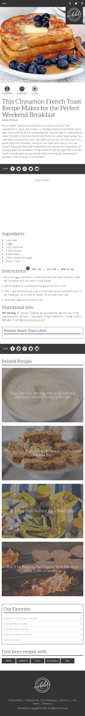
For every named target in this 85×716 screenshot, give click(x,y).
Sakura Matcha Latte (42, 623)
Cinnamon (23, 661)
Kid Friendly (52, 661)
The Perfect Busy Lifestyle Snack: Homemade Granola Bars (42, 453)
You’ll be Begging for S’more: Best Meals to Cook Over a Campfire (42, 569)
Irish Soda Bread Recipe (42, 634)
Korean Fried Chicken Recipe (42, 618)
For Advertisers (49, 700)
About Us (65, 700)
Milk (68, 661)
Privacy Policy (15, 700)
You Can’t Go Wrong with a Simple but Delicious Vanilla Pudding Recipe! (42, 395)
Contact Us (46, 703)
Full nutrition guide (34, 320)
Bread (9, 661)
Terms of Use (32, 700)
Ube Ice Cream (42, 639)
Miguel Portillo (10, 120)
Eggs (37, 661)
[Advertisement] (42, 204)
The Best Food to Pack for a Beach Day (42, 511)
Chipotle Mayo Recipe (42, 629)
